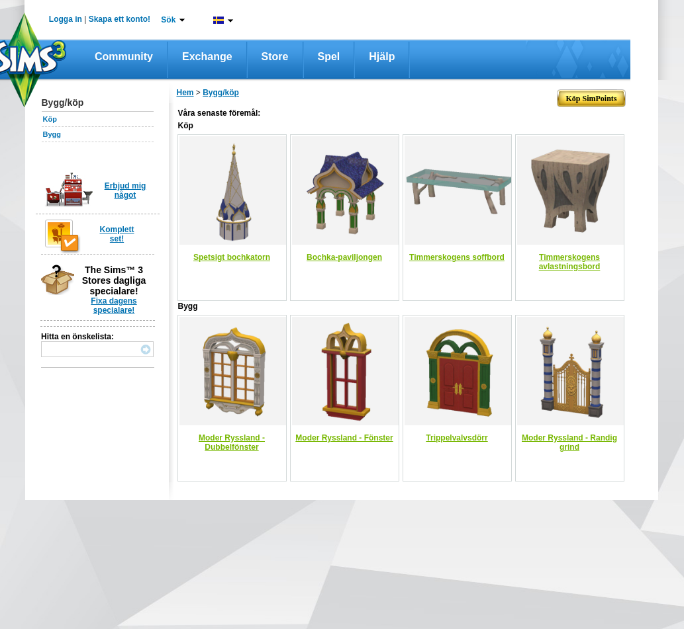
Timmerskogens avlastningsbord (570, 262)
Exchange (207, 56)
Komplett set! (117, 234)
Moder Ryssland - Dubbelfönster (232, 442)
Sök (168, 19)
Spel (329, 56)
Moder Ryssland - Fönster (344, 437)
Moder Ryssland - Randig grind (569, 442)
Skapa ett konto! (119, 19)
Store (275, 56)
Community (124, 56)
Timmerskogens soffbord (457, 257)
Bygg (52, 134)
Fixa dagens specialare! (113, 305)
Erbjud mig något (125, 190)
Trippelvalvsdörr (456, 437)
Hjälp (382, 56)
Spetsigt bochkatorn (231, 257)
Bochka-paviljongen (344, 257)
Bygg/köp (221, 92)
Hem (185, 92)
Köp (50, 119)
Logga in (65, 19)
